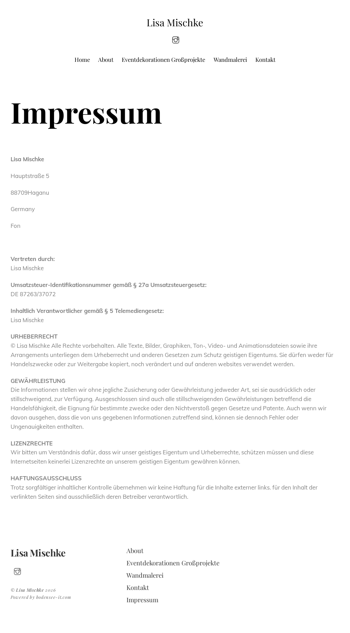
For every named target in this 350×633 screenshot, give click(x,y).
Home (82, 59)
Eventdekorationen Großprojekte (163, 59)
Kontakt (265, 59)
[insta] (176, 39)
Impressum (142, 599)
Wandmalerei (230, 59)
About (105, 59)
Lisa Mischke (30, 590)
